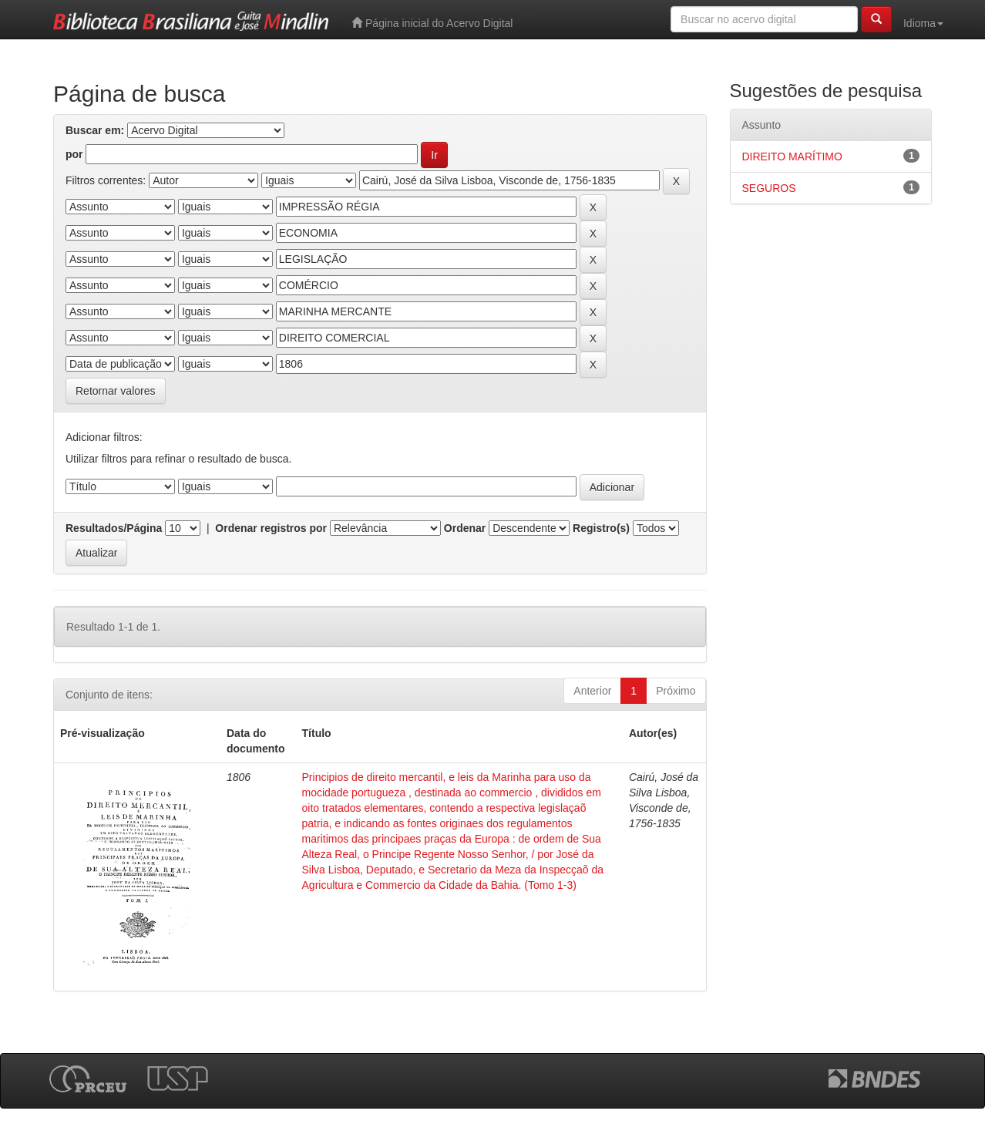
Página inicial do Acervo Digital (432, 22)
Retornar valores (116, 391)
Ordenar (465, 528)
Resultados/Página (114, 528)
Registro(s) (601, 528)
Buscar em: (95, 130)
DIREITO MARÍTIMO (792, 156)
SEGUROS (769, 188)
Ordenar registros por (271, 528)
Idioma (923, 23)
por (74, 154)
